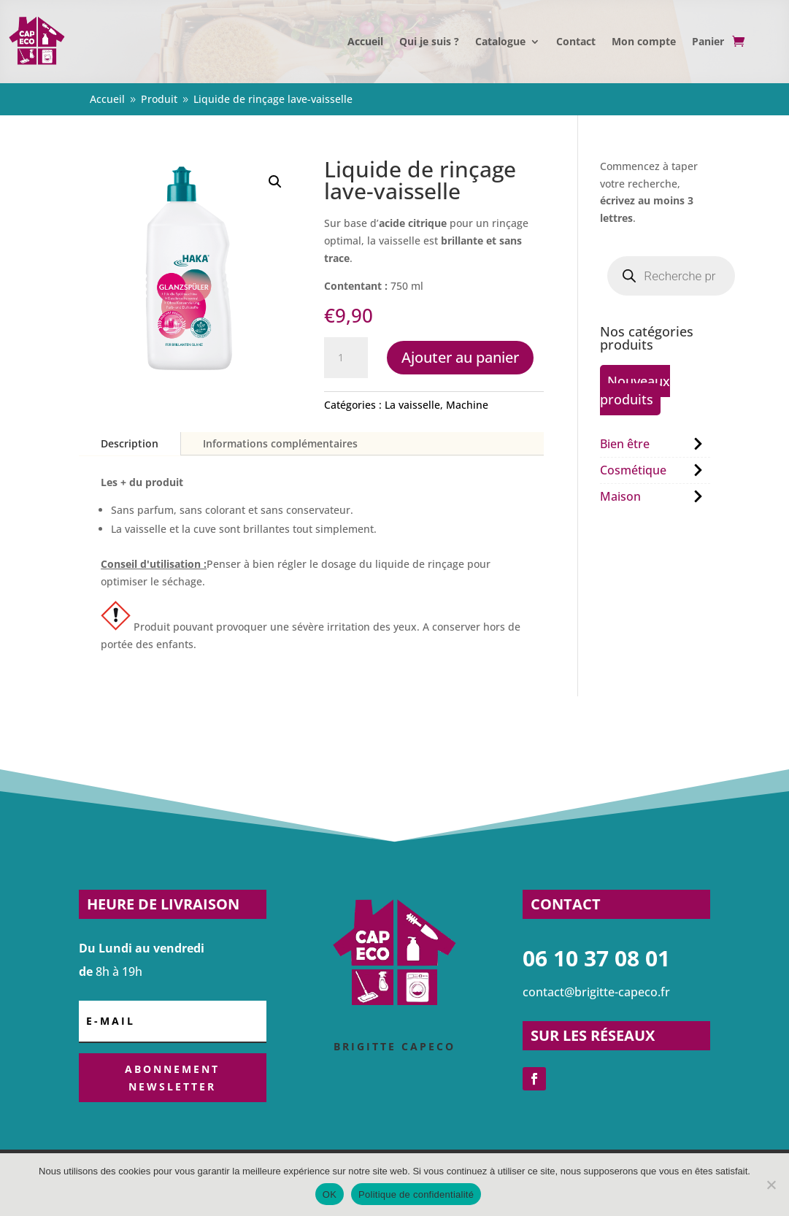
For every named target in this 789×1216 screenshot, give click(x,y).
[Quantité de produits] (346, 357)
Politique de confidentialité (416, 1194)
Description (129, 443)
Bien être (625, 444)
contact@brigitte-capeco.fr (596, 992)
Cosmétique (633, 470)
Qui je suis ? (429, 41)
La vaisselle (412, 405)
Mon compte (644, 41)
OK (329, 1194)
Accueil (365, 41)
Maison (620, 496)
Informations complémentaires (280, 443)
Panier (708, 41)
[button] (275, 182)
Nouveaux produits (635, 390)
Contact (576, 41)
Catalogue (500, 41)
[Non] (770, 1184)
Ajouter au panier (460, 357)
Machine (467, 405)
